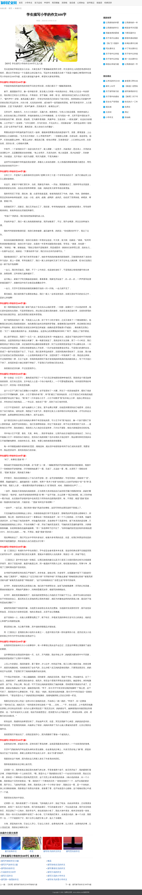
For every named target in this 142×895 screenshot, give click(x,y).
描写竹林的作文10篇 (10, 861)
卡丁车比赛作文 (131, 48)
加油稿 (127, 117)
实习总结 (38, 3)
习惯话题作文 (130, 33)
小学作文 (28, 3)
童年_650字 (110, 86)
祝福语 (99, 3)
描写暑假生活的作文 (56, 868)
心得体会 (81, 3)
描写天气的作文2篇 (9, 865)
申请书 (47, 3)
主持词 (108, 112)
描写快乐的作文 (8, 868)
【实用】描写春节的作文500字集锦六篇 (22, 884)
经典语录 (108, 3)
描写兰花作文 (7, 876)
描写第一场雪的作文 (10, 879)
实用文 (127, 107)
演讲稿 (64, 3)
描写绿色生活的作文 (56, 865)
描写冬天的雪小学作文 (57, 879)
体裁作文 (18, 8)
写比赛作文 (110, 48)
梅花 (49, 861)
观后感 (108, 107)
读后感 (72, 3)
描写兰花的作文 (54, 872)
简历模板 (55, 3)
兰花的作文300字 (8, 872)
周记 (127, 112)
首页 (21, 3)
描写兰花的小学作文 (56, 876)
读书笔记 (90, 3)
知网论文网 (68, 892)
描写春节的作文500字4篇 (81, 884)
